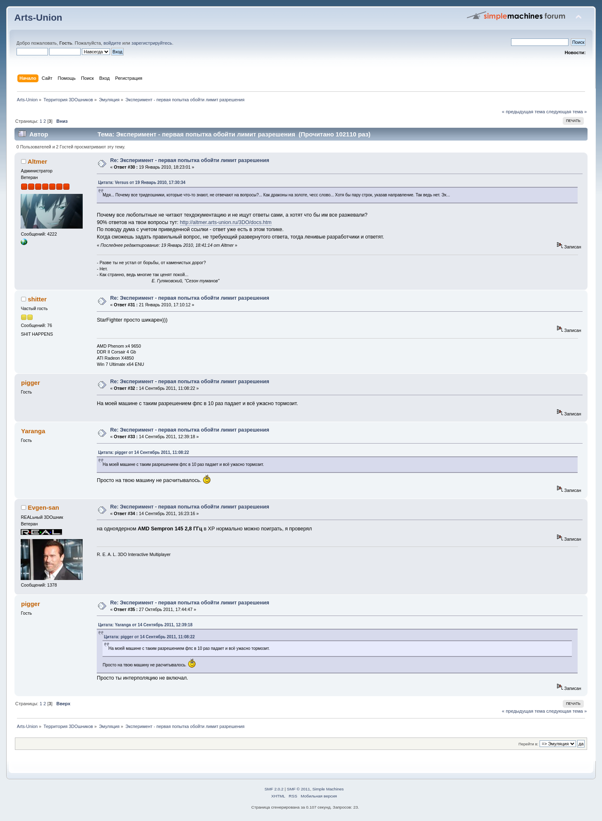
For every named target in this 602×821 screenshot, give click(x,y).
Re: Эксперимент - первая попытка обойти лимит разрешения (189, 160)
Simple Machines (328, 789)
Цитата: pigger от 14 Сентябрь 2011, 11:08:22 (143, 452)
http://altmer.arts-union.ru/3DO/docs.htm (226, 222)
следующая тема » (566, 111)
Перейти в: (528, 744)
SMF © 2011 (298, 789)
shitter (37, 299)
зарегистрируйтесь (151, 43)
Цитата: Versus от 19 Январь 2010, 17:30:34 (141, 182)
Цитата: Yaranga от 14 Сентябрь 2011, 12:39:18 (145, 625)
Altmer (37, 161)
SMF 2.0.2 (274, 789)
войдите (112, 43)
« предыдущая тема (523, 111)
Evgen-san (43, 507)
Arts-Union (38, 17)
